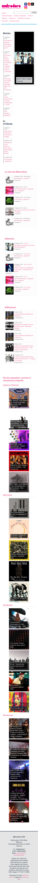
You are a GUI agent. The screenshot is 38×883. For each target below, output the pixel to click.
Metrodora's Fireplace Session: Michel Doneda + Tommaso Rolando (23, 326)
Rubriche (12, 18)
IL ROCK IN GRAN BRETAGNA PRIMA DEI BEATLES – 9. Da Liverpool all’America (23, 348)
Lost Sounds (27, 287)
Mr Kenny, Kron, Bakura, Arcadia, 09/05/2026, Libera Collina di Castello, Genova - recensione (8, 63)
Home (4, 13)
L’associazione (7, 16)
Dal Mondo (8, 605)
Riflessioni (10, 307)
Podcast (26, 243)
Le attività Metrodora (16, 171)
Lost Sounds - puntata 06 (8, 160)
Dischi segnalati (20, 16)
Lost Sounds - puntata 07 (21, 199)
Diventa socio (15, 21)
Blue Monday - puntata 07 (7, 113)
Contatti (5, 21)
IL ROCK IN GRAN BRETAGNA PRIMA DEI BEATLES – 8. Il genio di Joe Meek (24, 358)
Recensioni (8, 715)
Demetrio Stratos (24, 18)
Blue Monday (27, 254)
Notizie (4, 18)
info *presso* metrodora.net (20, 854)
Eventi (30, 16)
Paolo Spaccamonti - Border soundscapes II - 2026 (8, 100)
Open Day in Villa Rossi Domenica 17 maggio (8, 133)
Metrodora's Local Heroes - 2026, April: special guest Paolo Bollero (8, 148)
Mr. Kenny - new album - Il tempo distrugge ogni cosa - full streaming (8, 84)
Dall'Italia (7, 495)
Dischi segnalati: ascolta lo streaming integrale (17, 379)
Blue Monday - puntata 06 (22, 220)
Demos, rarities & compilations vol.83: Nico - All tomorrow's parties (23, 269)
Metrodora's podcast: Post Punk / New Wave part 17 (8, 44)
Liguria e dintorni (11, 385)
